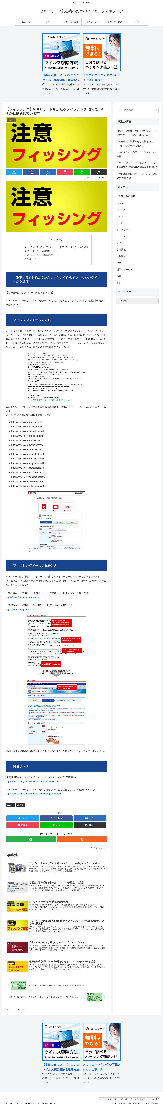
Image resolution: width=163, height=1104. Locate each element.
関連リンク (30, 259)
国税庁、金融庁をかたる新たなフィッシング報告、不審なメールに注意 (137, 133)
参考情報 (121, 249)
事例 (119, 243)
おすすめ (121, 209)
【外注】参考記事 (126, 196)
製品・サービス (124, 269)
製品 (119, 263)
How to (120, 203)
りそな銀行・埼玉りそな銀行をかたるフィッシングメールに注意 (137, 143)
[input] (137, 110)
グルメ (120, 216)
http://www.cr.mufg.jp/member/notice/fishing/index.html (33, 794)
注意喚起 (20, 806)
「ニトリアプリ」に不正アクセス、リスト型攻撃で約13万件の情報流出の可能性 (137, 165)
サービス (121, 223)
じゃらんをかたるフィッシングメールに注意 (137, 154)
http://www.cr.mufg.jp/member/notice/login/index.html (32, 782)
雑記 (119, 282)
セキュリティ (123, 229)
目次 (53, 240)
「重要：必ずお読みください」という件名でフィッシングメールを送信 (57, 247)
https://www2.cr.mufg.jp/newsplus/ (23, 598)
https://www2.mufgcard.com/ (20, 610)
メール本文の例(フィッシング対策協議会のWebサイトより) (50, 401)
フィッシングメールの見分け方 (39, 255)
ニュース (10, 806)
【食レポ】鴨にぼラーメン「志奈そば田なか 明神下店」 (137, 176)
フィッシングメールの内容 (37, 251)
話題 (119, 276)
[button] (156, 110)
